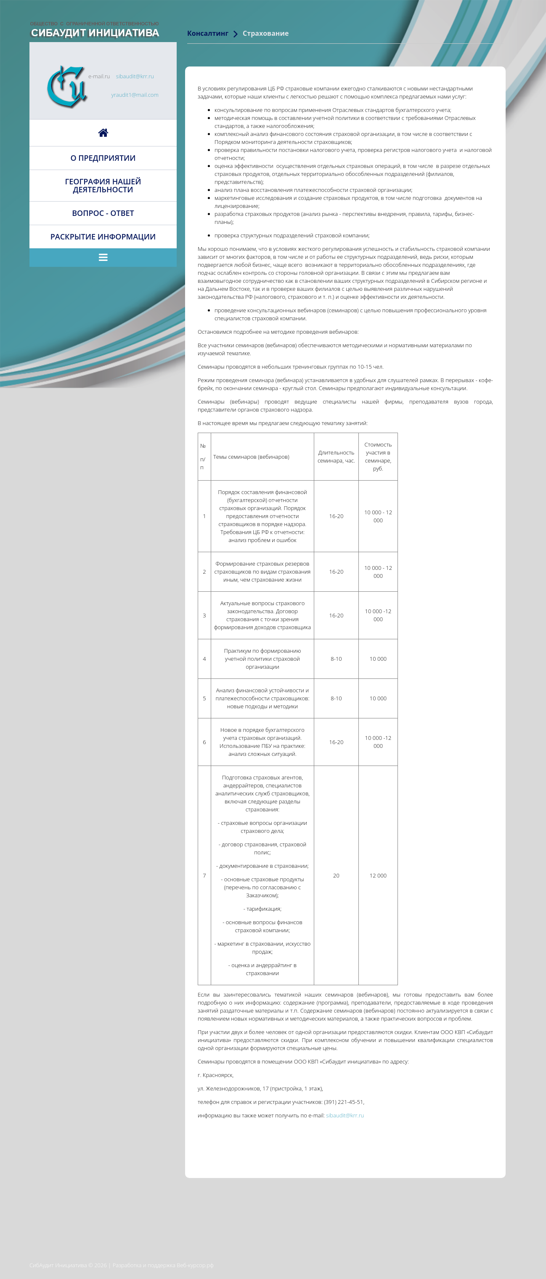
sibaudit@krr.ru (135, 76)
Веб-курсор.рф (195, 1265)
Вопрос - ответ (103, 213)
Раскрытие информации (103, 236)
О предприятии (102, 158)
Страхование (266, 33)
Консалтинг (207, 33)
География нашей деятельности (103, 185)
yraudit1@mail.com (135, 94)
